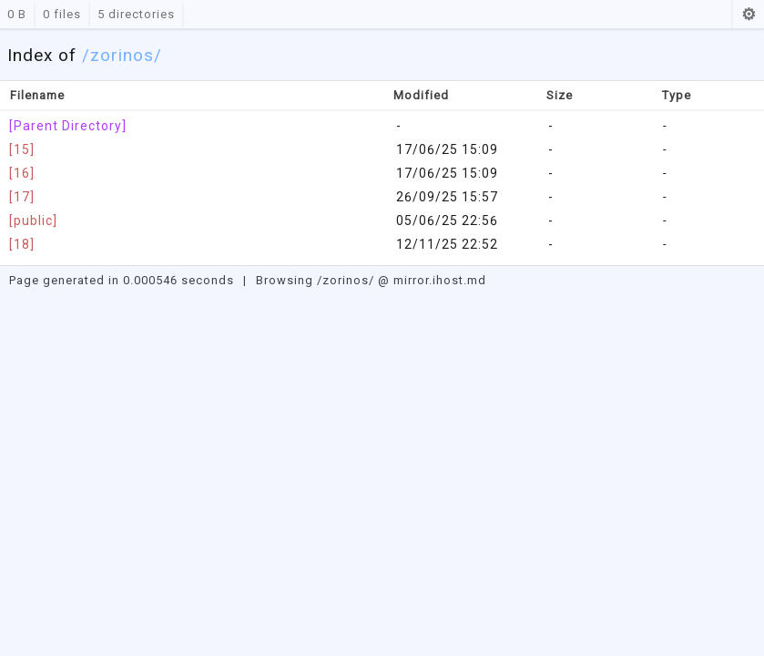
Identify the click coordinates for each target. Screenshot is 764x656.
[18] (22, 244)
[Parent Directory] (68, 125)
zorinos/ (126, 55)
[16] (22, 173)
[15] (22, 149)
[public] (33, 220)
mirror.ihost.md (439, 280)
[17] (22, 197)
